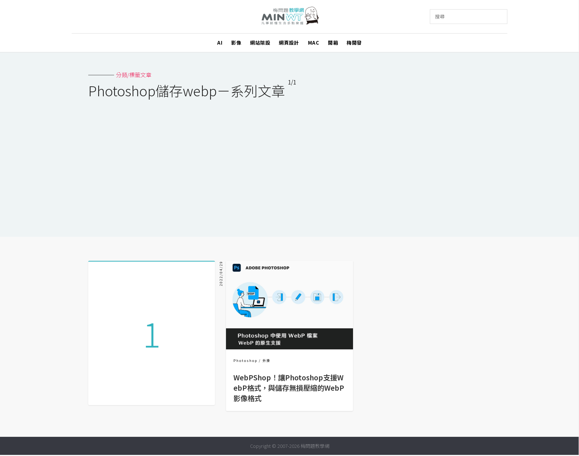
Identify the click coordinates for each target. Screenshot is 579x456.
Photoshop (245, 360)
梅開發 (354, 42)
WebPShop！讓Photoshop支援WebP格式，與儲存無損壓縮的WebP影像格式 (288, 387)
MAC (313, 42)
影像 (236, 42)
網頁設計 (289, 42)
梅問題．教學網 (289, 17)
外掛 (267, 360)
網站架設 (260, 42)
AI (219, 42)
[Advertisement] (289, 163)
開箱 (333, 42)
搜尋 (440, 16)
